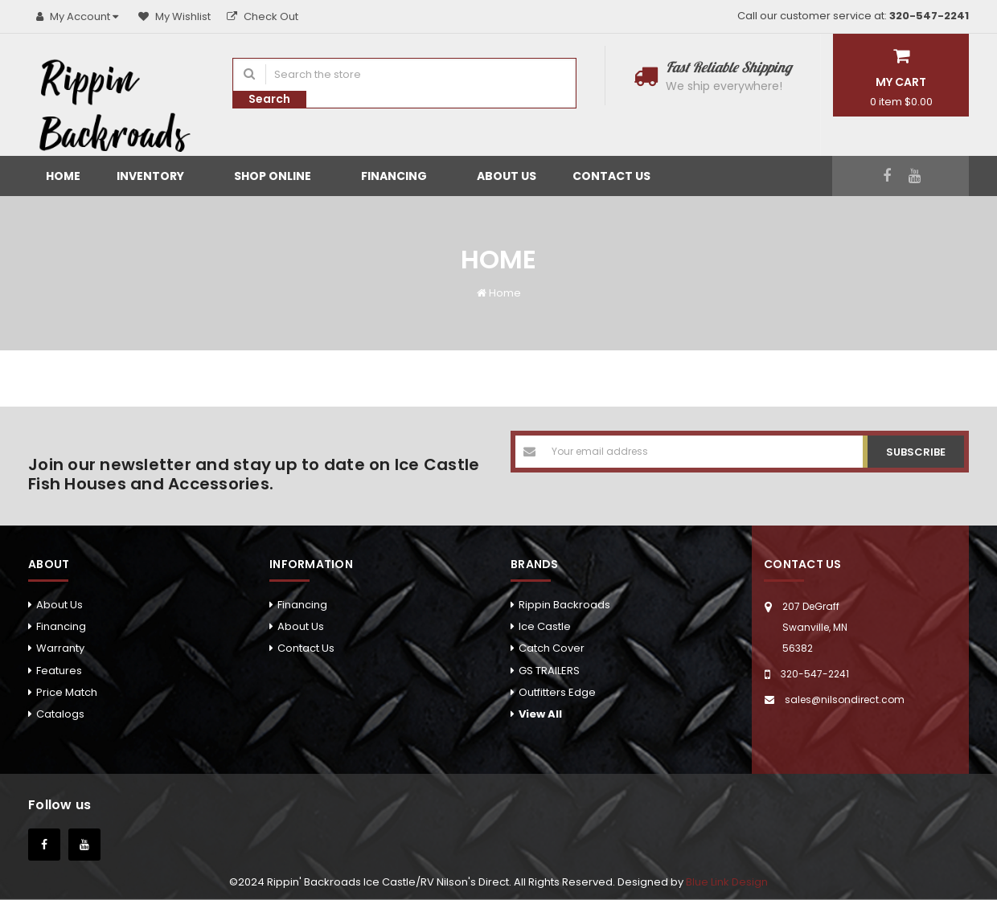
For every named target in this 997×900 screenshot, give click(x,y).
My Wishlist (174, 16)
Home (63, 176)
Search (269, 99)
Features (59, 670)
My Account (79, 16)
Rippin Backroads (564, 604)
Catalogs (60, 714)
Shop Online (279, 176)
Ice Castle (545, 626)
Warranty (60, 648)
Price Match (66, 692)
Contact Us (611, 176)
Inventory (157, 176)
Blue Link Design (727, 882)
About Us (506, 176)
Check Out (262, 16)
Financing (401, 176)
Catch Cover (552, 648)
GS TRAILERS (549, 670)
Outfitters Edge (557, 692)
